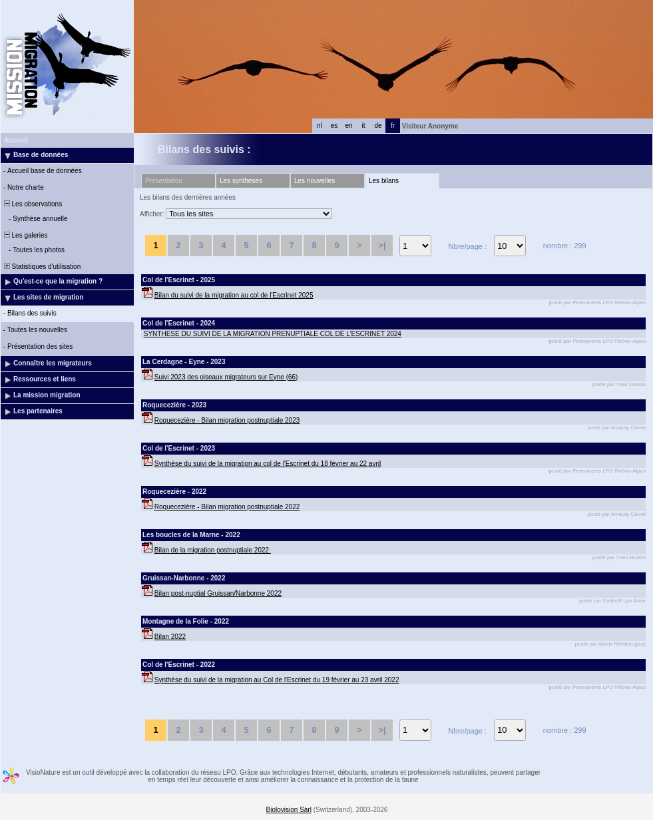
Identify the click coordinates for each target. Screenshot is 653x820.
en (348, 125)
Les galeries (24, 235)
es (334, 125)
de (377, 125)
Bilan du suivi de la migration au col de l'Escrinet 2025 (234, 295)
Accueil (16, 140)
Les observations (32, 204)
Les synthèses (241, 180)
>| (381, 245)
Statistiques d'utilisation (41, 266)
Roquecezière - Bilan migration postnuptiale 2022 (227, 507)
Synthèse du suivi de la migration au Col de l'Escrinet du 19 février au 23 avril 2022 (276, 680)
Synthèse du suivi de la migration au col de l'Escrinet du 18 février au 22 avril (267, 463)
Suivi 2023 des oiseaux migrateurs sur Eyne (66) (226, 377)
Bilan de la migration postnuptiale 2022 (212, 550)
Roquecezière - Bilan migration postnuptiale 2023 (227, 420)
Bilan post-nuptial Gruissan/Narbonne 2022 (218, 593)
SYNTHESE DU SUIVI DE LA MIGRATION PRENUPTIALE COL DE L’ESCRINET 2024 (272, 333)
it (363, 125)
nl (319, 125)
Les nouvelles (314, 180)
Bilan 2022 (170, 636)
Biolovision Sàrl (289, 809)
